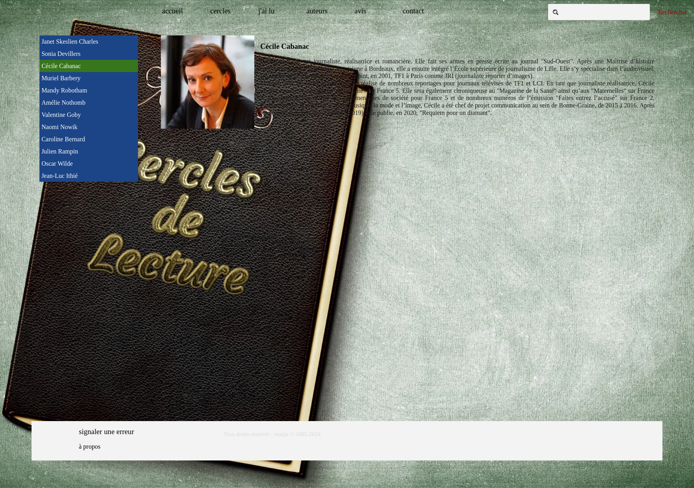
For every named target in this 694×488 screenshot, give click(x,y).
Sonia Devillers (60, 53)
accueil (172, 11)
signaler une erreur (106, 431)
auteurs (317, 11)
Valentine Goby (61, 114)
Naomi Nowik (59, 127)
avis (360, 11)
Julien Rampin (59, 151)
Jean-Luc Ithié (59, 175)
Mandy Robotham (64, 90)
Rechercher (672, 12)
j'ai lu (266, 11)
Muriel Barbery (60, 78)
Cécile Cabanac (61, 66)
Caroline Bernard (63, 139)
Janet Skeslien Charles (69, 41)
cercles (220, 11)
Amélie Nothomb (63, 102)
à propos (90, 446)
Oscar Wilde (57, 163)
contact (413, 11)
